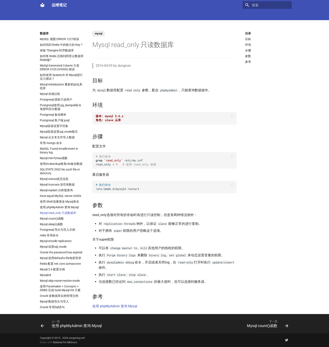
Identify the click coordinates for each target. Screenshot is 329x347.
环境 (248, 44)
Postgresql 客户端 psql (54, 120)
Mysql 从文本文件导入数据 (57, 137)
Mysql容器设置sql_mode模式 (59, 131)
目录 (248, 33)
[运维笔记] (42, 5)
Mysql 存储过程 (50, 94)
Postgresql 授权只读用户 (56, 99)
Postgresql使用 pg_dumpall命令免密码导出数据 (60, 107)
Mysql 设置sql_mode (53, 246)
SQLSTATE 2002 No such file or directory (60, 171)
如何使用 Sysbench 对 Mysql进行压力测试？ (61, 76)
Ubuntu (160, 15)
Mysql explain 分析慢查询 (56, 190)
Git (203, 15)
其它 (242, 15)
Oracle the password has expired (61, 252)
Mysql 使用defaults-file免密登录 (60, 258)
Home (44, 15)
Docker (68, 15)
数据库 (145, 15)
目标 (248, 39)
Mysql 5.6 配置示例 (52, 269)
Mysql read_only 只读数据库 (58, 213)
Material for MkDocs (65, 342)
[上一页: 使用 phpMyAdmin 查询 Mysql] (72, 324)
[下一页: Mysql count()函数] (266, 324)
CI (183, 15)
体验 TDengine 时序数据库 (57, 50)
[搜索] (267, 5)
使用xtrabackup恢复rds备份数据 (61, 163)
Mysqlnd (45, 275)
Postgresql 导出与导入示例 (57, 229)
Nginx (132, 15)
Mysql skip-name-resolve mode (60, 280)
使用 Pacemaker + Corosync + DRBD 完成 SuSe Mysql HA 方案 (60, 288)
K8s (94, 15)
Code (105, 15)
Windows (228, 15)
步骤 (248, 50)
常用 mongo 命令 (51, 143)
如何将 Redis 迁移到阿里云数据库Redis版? (62, 58)
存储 (214, 15)
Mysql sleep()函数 (51, 224)
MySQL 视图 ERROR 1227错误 (59, 39)
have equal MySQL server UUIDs (60, 196)
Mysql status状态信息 (54, 179)
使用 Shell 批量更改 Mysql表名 (59, 201)
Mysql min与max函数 (54, 158)
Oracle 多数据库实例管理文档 (59, 295)
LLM (56, 15)
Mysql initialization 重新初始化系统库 (61, 86)
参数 (248, 56)
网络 (174, 15)
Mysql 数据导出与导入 (54, 301)
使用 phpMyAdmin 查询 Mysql (59, 207)
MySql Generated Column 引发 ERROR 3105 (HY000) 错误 (59, 67)
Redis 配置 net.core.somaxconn (60, 263)
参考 (248, 61)
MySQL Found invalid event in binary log (59, 150)
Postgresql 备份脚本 (53, 114)
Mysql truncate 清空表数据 (57, 184)
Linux (82, 15)
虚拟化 (118, 15)
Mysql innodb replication (56, 241)
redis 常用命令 (49, 235)
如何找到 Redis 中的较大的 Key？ (61, 44)
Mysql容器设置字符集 (54, 126)
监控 (193, 15)
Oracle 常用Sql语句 (52, 307)
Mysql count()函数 (52, 218)
